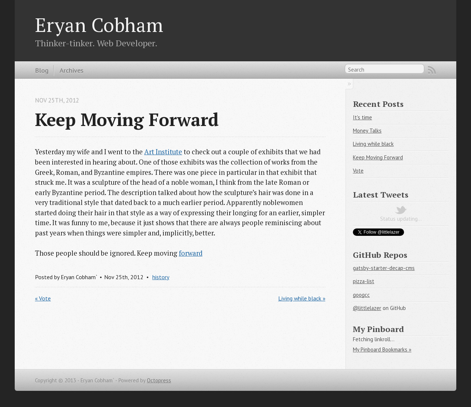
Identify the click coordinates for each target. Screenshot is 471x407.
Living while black (373, 143)
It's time (362, 117)
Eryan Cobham (99, 24)
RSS (432, 70)
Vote (358, 170)
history (160, 277)
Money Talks (367, 130)
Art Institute (163, 151)
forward (190, 253)
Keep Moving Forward (378, 157)
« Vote (43, 298)
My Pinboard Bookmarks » (382, 349)
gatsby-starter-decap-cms (384, 267)
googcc (361, 294)
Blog (42, 70)
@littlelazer (367, 308)
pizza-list (363, 281)
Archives (72, 70)
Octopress (159, 380)
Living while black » (301, 298)
